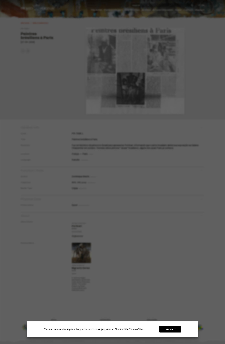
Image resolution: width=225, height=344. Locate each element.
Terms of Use (136, 329)
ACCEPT (170, 329)
